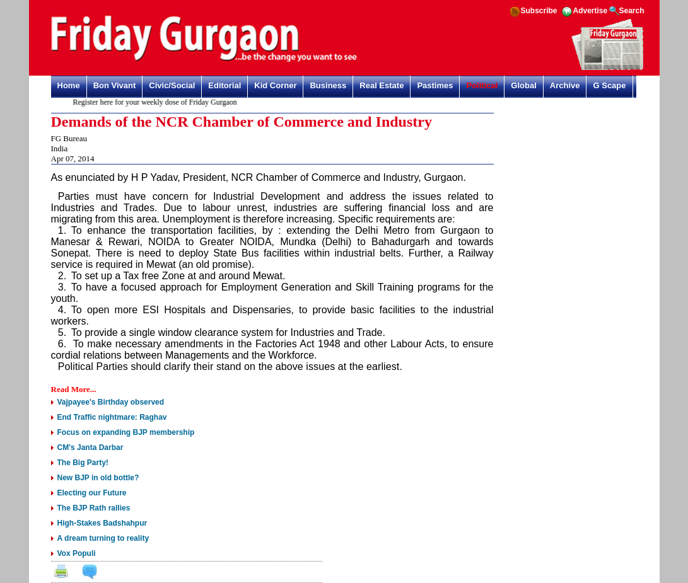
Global (523, 85)
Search (631, 10)
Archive (565, 85)
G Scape (609, 85)
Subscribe (539, 10)
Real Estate (381, 85)
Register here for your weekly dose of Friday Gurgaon (156, 102)
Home (68, 85)
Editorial (224, 85)
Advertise (590, 10)
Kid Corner (275, 85)
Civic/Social (172, 85)
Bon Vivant (114, 85)
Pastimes (435, 85)
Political (482, 85)
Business (328, 85)
